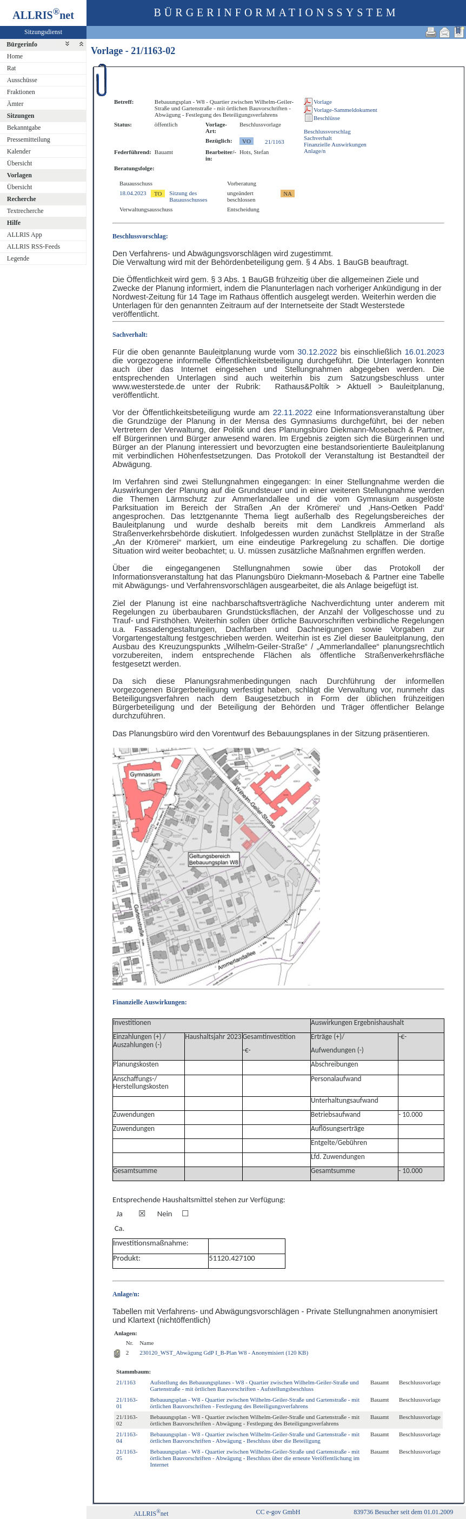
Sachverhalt (318, 138)
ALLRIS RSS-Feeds (33, 246)
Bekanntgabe (24, 127)
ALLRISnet (151, 1513)
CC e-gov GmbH (278, 1512)
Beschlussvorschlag (327, 131)
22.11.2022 (292, 412)
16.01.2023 (424, 352)
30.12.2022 (317, 352)
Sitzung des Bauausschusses (188, 196)
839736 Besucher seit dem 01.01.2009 (403, 1512)
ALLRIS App (24, 234)
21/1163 (274, 141)
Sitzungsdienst (43, 32)
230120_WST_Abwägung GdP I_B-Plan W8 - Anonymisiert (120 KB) (223, 1352)
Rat (11, 68)
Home (15, 56)
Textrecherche (25, 211)
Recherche (21, 199)
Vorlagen (19, 175)
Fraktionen (21, 92)
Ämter (15, 104)
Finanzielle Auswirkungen (335, 144)
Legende (18, 258)
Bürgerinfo (21, 44)
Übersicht (19, 163)
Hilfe (14, 222)
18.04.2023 (133, 193)
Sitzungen (21, 115)
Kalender (19, 151)
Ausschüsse (22, 80)
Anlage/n (314, 151)
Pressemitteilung (28, 139)
